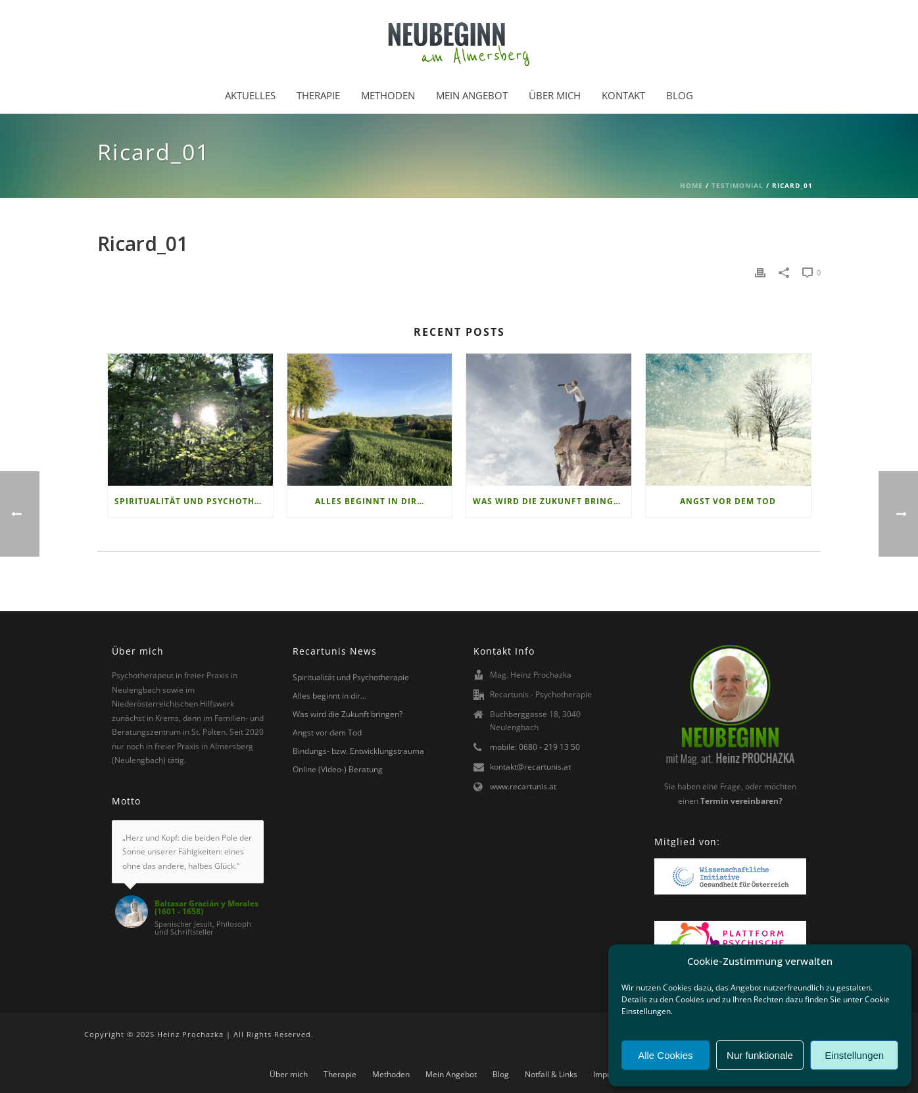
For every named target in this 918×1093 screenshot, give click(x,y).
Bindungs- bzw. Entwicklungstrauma (358, 750)
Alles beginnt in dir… (369, 501)
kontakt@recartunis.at (530, 766)
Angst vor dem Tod (728, 501)
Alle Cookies (665, 1055)
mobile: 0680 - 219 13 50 (535, 747)
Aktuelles (250, 95)
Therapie (318, 95)
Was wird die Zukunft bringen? (552, 501)
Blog (679, 95)
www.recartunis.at (523, 786)
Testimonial (737, 185)
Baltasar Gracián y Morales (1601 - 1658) (206, 908)
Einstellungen (854, 1055)
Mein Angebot (472, 95)
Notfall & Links (551, 1074)
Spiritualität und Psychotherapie (193, 501)
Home (691, 185)
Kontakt (623, 95)
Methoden (388, 95)
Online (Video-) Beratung (338, 769)
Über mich (555, 95)
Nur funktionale (760, 1055)
